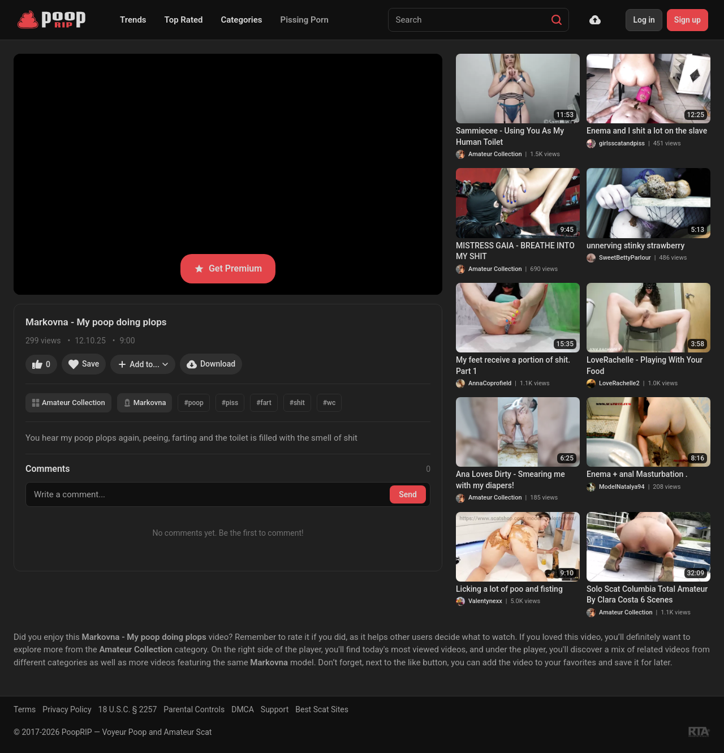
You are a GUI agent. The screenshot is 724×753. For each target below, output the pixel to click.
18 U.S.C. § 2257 (127, 709)
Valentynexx (485, 601)
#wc (329, 403)
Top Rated (184, 20)
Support (274, 709)
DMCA (242, 709)
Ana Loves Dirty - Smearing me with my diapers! (510, 480)
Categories (241, 20)
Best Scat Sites (321, 709)
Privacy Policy (66, 709)
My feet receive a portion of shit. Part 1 (513, 365)
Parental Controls (194, 709)
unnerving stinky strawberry (635, 245)
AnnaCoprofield (489, 383)
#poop (193, 403)
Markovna (144, 402)
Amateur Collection (68, 402)
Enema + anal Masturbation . (637, 474)
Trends (133, 20)
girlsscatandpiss (622, 143)
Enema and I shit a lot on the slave (647, 130)
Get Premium (228, 268)
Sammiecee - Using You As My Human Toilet (510, 136)
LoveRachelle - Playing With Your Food (645, 365)
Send (408, 494)
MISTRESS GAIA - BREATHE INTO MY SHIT (515, 251)
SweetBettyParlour (625, 257)
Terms (25, 709)
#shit (297, 403)
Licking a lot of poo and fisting (509, 588)
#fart (263, 403)
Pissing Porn (305, 20)
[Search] (556, 19)
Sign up (687, 19)
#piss (230, 403)
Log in (643, 19)
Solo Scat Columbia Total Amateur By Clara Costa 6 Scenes (647, 594)
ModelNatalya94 (622, 486)
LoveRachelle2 (619, 383)
